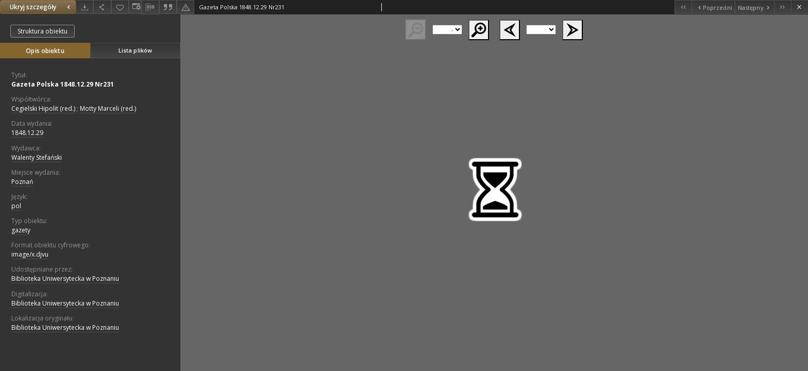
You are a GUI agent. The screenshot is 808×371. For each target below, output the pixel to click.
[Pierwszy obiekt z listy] (683, 7)
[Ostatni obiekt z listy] (782, 7)
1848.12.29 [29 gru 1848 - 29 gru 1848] (27, 132)
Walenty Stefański (36, 157)
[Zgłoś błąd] (185, 7)
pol (16, 205)
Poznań (22, 181)
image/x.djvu (29, 254)
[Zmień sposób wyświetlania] (135, 7)
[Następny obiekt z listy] (754, 7)
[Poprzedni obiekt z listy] (713, 7)
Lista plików (135, 50)
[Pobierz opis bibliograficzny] (150, 7)
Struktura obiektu (43, 31)
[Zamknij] (799, 7)
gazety (20, 230)
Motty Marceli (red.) (108, 108)
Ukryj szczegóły (41, 7)
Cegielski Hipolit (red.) (43, 108)
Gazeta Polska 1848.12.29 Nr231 (62, 84)
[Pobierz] (84, 7)
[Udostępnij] (102, 7)
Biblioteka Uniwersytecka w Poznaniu (65, 278)
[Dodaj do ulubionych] (120, 7)
